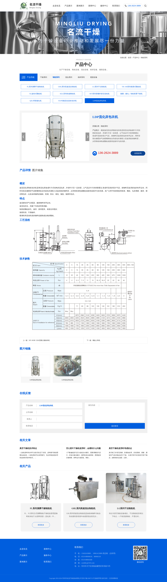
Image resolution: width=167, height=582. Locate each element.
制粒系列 (144, 57)
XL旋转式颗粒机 (35, 94)
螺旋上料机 (96, 340)
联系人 (29, 419)
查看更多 (41, 525)
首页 (129, 57)
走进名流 (56, 6)
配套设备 (93, 77)
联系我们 (116, 6)
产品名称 (29, 405)
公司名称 (29, 412)
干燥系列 (43, 77)
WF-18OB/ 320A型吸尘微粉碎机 (39, 340)
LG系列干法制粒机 (99, 87)
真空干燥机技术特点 (28, 448)
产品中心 (136, 57)
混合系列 (68, 77)
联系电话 (29, 426)
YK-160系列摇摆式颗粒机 (131, 87)
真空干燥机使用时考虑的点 (120, 448)
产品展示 (68, 6)
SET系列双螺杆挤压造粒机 (99, 94)
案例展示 (80, 6)
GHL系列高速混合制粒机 (67, 87)
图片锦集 (37, 170)
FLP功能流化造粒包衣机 (67, 101)
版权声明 (98, 578)
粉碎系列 (81, 77)
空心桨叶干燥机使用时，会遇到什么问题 (83, 448)
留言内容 (91, 405)
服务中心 (104, 6)
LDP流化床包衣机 (99, 101)
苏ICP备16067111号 (88, 578)
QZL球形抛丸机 (35, 101)
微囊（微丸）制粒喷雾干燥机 (131, 94)
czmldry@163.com (87, 563)
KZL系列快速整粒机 (67, 94)
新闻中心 (92, 6)
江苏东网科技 (113, 578)
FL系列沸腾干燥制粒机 (35, 87)
